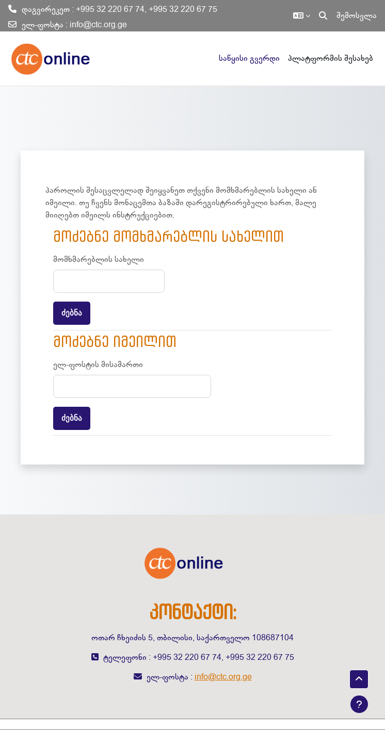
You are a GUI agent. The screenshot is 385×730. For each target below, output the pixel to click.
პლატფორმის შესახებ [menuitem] (330, 58)
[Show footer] (359, 704)
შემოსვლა (356, 15)
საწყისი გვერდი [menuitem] (249, 58)
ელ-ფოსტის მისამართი (98, 364)
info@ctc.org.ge (98, 24)
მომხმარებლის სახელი (98, 259)
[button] (301, 15)
